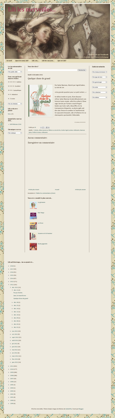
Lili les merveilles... (32, 10)
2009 (12, 372)
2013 (12, 281)
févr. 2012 (15, 359)
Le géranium (41, 202)
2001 (12, 397)
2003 (12, 391)
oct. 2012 (15, 334)
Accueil (9, 61)
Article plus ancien (80, 189)
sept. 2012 (15, 337)
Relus (9, 114)
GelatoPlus (69, 409)
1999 (12, 403)
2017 (12, 269)
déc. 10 (16, 315)
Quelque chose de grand (21, 298)
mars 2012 (15, 356)
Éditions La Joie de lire (55, 130)
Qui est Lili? (62, 61)
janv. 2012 (15, 362)
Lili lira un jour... (48, 61)
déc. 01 (16, 327)
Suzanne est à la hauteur (45, 233)
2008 (12, 375)
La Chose (40, 223)
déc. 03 (16, 324)
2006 (12, 382)
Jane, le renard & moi (20, 295)
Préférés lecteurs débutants (40, 132)
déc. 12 (16, 312)
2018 (12, 266)
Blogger (81, 409)
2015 (12, 275)
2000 (12, 400)
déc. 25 (16, 305)
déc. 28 (16, 302)
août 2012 (15, 340)
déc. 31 (16, 290)
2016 (12, 272)
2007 (12, 378)
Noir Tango (41, 213)
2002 (12, 394)
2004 (12, 388)
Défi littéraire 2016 (15, 124)
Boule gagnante (42, 244)
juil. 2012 (15, 343)
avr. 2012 (15, 353)
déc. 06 (16, 321)
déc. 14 (16, 308)
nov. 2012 (15, 331)
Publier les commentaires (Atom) (45, 193)
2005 (12, 385)
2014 (12, 278)
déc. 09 (16, 318)
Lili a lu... (35, 61)
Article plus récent (33, 189)
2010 (12, 369)
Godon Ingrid (64, 130)
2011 (12, 366)
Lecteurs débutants (74, 130)
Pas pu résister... (18, 293)
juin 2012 (15, 347)
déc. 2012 (15, 287)
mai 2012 (15, 350)
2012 (12, 284)
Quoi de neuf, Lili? (22, 61)
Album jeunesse (43, 130)
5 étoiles (36, 130)
